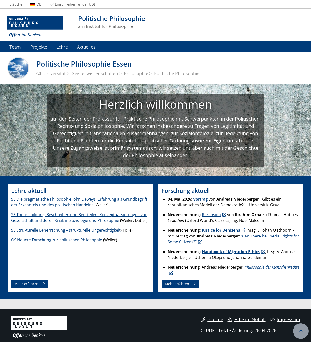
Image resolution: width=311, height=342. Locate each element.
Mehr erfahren (26, 283)
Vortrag (200, 199)
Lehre (62, 47)
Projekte (38, 47)
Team (15, 47)
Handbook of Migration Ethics (231, 251)
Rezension (211, 214)
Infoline (212, 319)
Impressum (285, 319)
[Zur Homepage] (35, 27)
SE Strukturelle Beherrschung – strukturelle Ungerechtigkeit (66, 230)
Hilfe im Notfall (246, 319)
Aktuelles (86, 47)
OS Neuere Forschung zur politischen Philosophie (56, 240)
